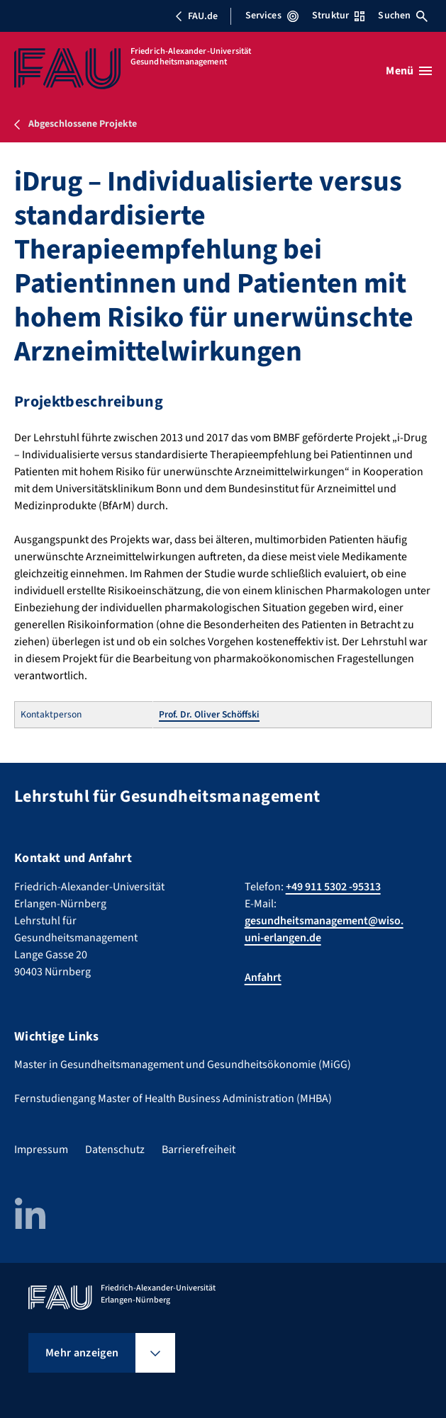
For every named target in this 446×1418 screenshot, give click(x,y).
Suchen (403, 15)
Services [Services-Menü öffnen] (272, 15)
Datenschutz (115, 1149)
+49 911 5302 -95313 (333, 887)
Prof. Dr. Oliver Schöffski (209, 714)
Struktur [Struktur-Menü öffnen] (338, 15)
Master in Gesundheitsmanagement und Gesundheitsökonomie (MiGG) (182, 1064)
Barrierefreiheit (198, 1149)
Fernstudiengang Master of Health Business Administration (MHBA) (173, 1098)
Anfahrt (263, 977)
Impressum (41, 1149)
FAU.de (196, 16)
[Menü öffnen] (409, 70)
